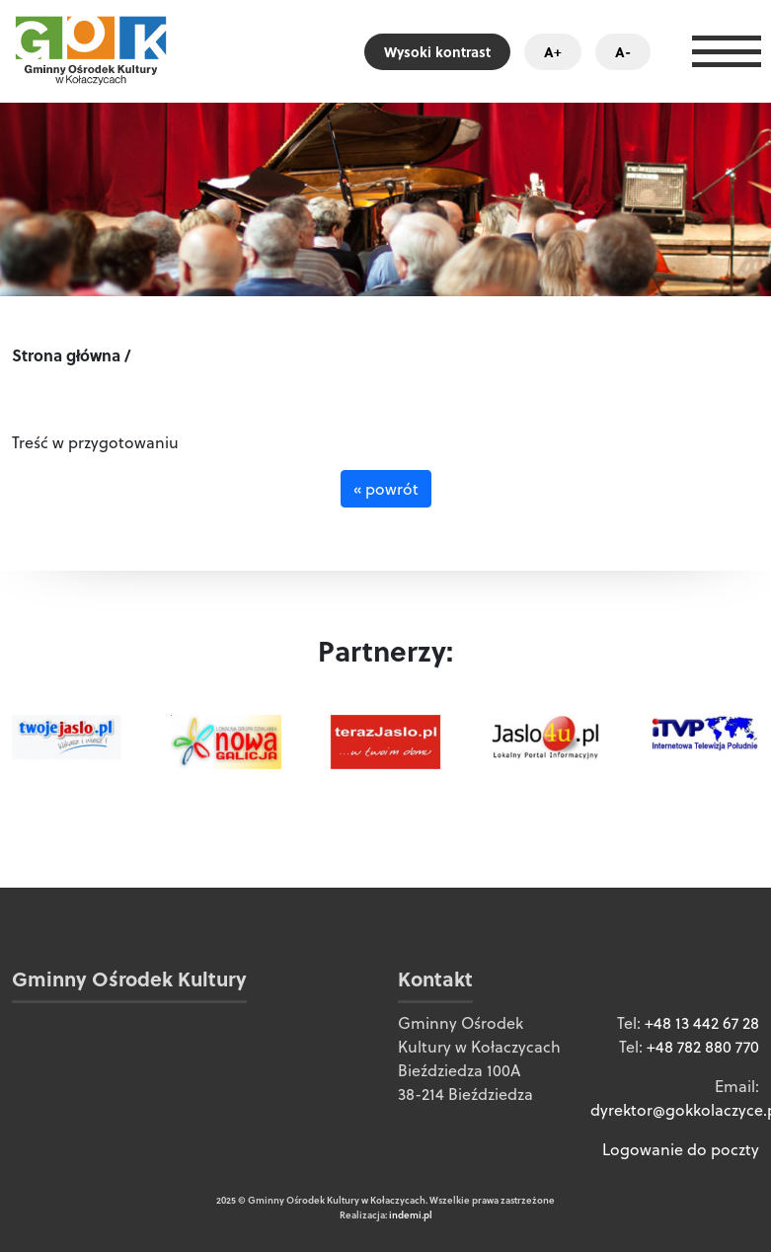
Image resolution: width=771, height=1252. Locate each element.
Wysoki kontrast (437, 51)
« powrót (386, 489)
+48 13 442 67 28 (702, 1023)
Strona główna (66, 355)
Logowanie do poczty (680, 1149)
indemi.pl (410, 1214)
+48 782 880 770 (703, 1046)
